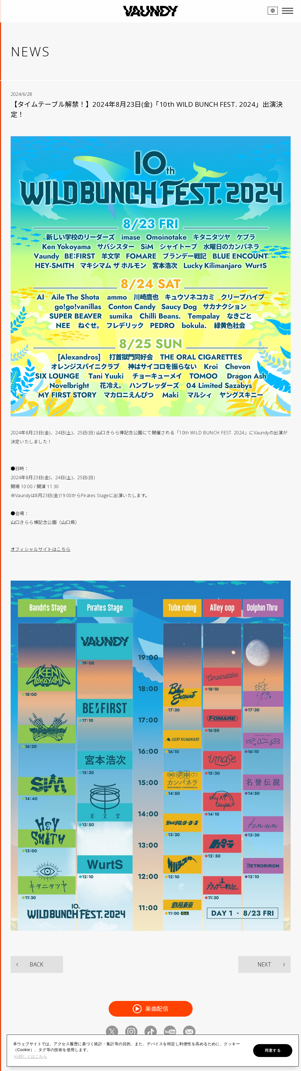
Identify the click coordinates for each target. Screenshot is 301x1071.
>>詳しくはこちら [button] (30, 1056)
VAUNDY (150, 11)
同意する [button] (273, 1050)
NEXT (264, 964)
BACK (37, 964)
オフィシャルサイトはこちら (41, 549)
